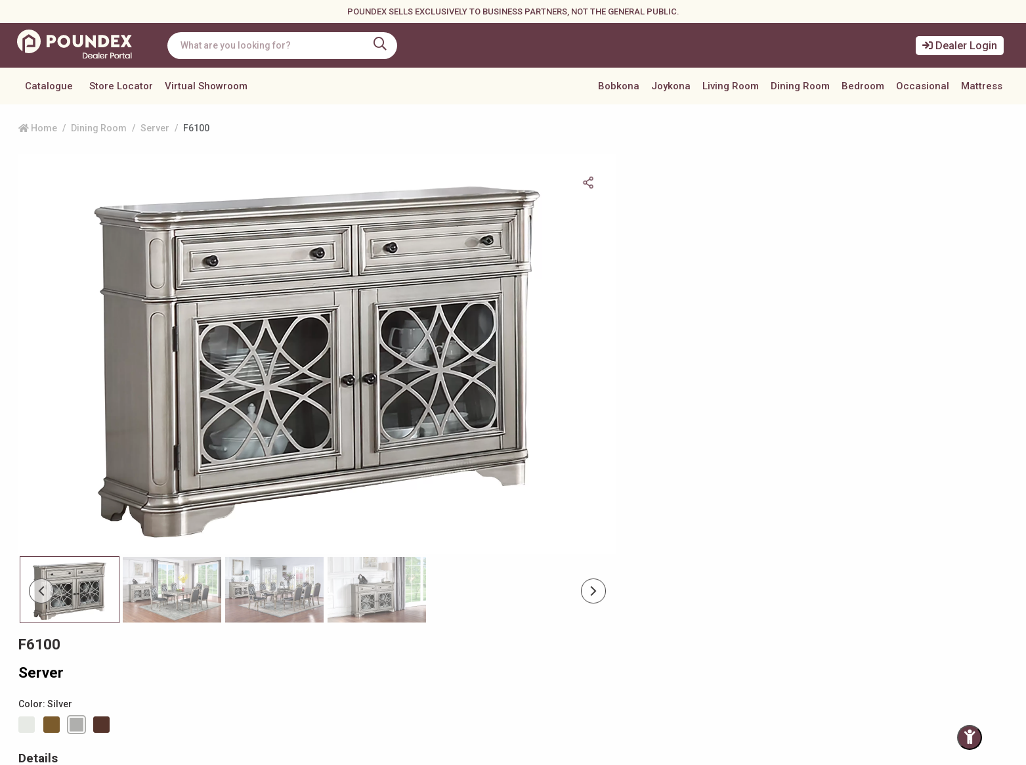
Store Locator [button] (121, 86)
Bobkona (618, 86)
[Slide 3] (377, 515)
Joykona (671, 86)
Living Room (730, 86)
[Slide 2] (274, 515)
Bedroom (863, 86)
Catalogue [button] (49, 86)
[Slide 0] (69, 515)
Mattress (981, 86)
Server (154, 128)
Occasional (922, 86)
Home (37, 128)
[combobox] (285, 45)
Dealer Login (959, 45)
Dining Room (800, 86)
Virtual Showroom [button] (206, 86)
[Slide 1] (172, 515)
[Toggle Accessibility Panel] (969, 737)
